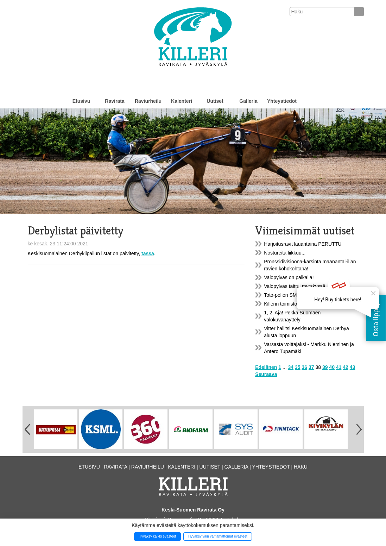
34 (291, 367)
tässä (147, 253)
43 (352, 367)
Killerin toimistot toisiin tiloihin (296, 304)
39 (325, 367)
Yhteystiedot (282, 101)
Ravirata (114, 101)
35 (297, 367)
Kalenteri (181, 101)
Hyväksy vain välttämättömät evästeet (217, 536)
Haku (301, 467)
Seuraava (266, 374)
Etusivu (81, 101)
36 (304, 367)
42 (345, 367)
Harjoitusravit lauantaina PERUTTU (302, 244)
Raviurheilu (148, 101)
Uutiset (215, 101)
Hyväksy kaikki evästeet (157, 536)
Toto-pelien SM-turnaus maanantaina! (305, 295)
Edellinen (266, 367)
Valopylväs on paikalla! (289, 277)
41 (339, 367)
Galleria (248, 101)
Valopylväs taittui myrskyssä (294, 286)
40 (332, 367)
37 (311, 367)
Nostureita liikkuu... (284, 253)
